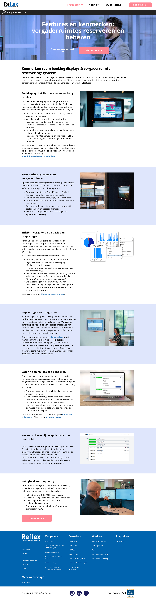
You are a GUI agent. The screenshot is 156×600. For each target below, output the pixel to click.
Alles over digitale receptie (78, 563)
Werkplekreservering (99, 541)
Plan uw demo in (94, 50)
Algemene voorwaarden (30, 561)
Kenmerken (119, 541)
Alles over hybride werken (101, 554)
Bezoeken (75, 536)
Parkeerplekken (97, 546)
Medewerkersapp (31, 577)
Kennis (94, 4)
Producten (75, 4)
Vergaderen (14, 12)
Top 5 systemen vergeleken (74, 568)
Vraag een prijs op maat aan (62, 50)
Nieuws (24, 554)
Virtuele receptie (74, 554)
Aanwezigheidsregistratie (77, 558)
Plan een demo (140, 4)
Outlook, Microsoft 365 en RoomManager (54, 547)
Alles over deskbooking (100, 558)
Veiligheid (25, 564)
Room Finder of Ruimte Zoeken (53, 557)
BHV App (72, 550)
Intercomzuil (73, 546)
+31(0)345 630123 (54, 417)
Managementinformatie (52, 294)
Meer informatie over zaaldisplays (38, 156)
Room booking (50, 563)
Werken (97, 536)
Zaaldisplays (57, 337)
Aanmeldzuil (73, 541)
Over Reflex (114, 4)
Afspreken (122, 536)
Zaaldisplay (49, 541)
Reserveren (26, 582)
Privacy (24, 568)
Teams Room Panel (52, 552)
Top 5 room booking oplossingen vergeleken (53, 568)
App (93, 550)
